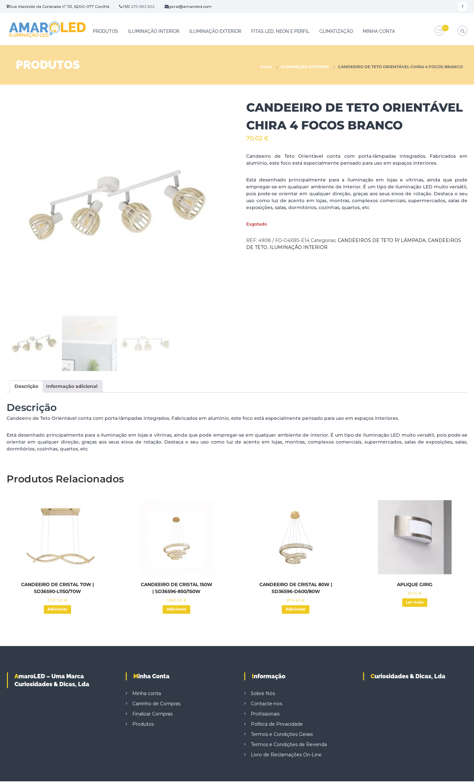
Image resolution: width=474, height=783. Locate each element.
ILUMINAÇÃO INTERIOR (153, 31)
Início (266, 66)
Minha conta (379, 31)
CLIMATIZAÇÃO (336, 31)
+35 (125, 6)
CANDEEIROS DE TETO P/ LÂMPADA (382, 240)
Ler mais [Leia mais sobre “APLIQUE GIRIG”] (415, 603)
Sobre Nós (263, 695)
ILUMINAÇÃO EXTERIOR (215, 31)
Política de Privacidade (277, 726)
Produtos (105, 31)
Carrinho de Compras (156, 705)
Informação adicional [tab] (71, 386)
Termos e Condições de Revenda (289, 746)
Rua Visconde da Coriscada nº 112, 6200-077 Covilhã (59, 6)
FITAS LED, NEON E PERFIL (280, 31)
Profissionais (265, 715)
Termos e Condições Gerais (282, 736)
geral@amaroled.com (190, 6)
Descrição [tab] (26, 386)
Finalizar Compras (152, 715)
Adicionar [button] (57, 610)
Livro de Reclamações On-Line (286, 756)
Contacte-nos (266, 705)
